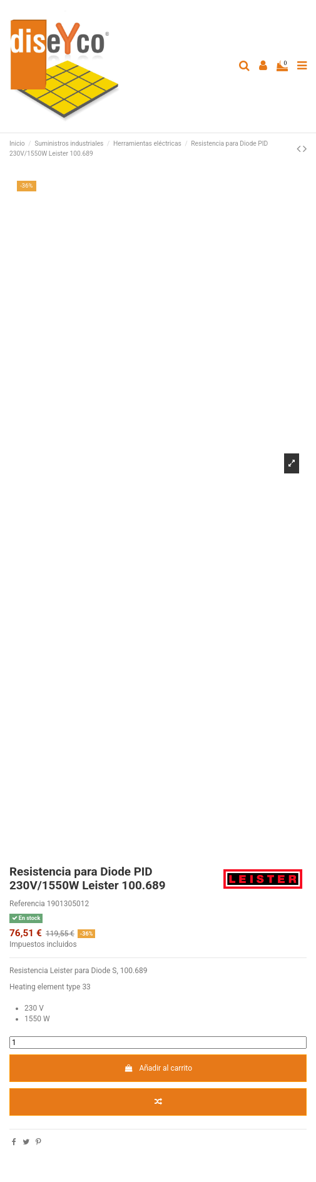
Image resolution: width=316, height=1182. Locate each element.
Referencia (27, 903)
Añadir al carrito (158, 1068)
